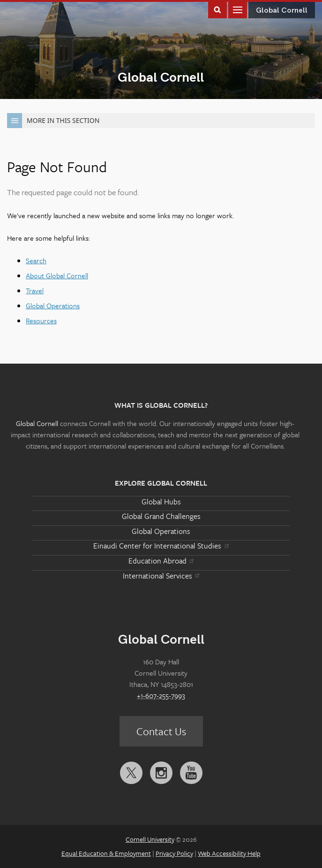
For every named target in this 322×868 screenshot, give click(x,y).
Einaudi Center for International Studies (160, 545)
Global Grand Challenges (161, 516)
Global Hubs (161, 501)
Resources (41, 320)
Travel (35, 290)
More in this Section (53, 120)
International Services (161, 575)
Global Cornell (161, 77)
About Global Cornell (57, 275)
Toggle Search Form (217, 9)
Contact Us (161, 731)
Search (36, 260)
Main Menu (237, 9)
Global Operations (53, 305)
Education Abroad (161, 560)
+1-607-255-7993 (161, 695)
